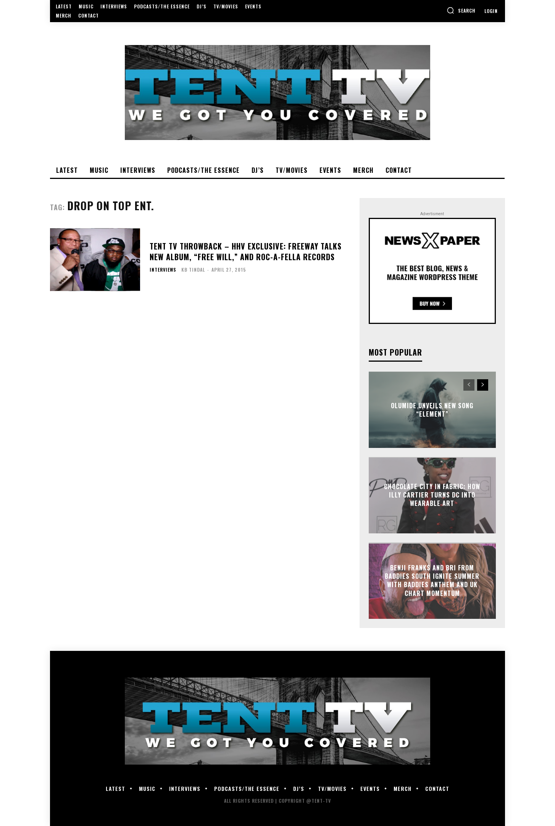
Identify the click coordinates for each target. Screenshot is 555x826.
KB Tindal (193, 269)
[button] (461, 10)
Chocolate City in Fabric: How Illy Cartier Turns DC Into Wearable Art (432, 495)
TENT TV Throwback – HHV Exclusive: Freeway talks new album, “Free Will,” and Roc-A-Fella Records (246, 251)
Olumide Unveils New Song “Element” (432, 409)
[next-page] (482, 385)
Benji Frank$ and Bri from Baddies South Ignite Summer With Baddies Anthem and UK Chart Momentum (432, 580)
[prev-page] (468, 385)
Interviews (163, 269)
